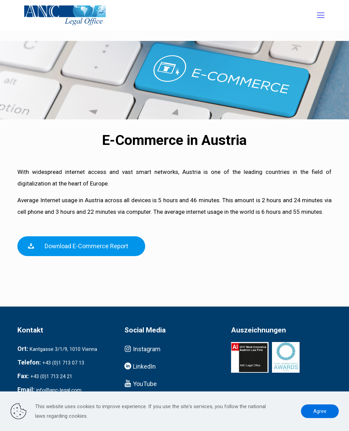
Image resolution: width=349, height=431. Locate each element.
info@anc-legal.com (58, 390)
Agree (320, 411)
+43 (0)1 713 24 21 (51, 376)
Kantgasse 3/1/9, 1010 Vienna (63, 349)
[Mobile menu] (321, 15)
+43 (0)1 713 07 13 (63, 363)
